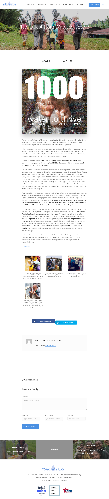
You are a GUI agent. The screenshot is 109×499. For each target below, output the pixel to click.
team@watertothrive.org (72, 474)
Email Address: (49, 414)
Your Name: (25, 414)
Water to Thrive (50, 344)
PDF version (26, 247)
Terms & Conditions (60, 479)
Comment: (25, 395)
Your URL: (70, 414)
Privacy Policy (46, 479)
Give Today (94, 5)
